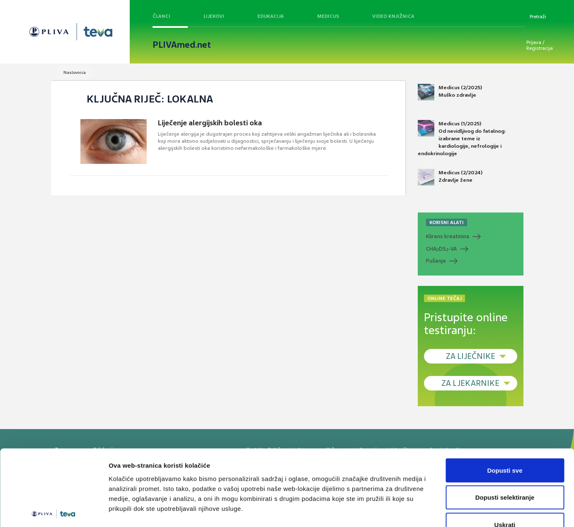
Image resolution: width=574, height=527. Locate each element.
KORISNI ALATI (446, 222)
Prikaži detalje (429, 510)
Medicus (328, 16)
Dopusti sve (504, 418)
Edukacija (270, 16)
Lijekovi (213, 16)
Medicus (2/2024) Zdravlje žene (450, 177)
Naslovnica (74, 72)
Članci (161, 16)
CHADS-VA (441, 249)
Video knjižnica (393, 16)
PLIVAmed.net (182, 44)
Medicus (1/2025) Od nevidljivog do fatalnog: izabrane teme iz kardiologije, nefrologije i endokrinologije (462, 138)
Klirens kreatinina (447, 236)
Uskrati (505, 472)
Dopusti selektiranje (505, 445)
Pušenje (436, 260)
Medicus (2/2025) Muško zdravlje (450, 92)
